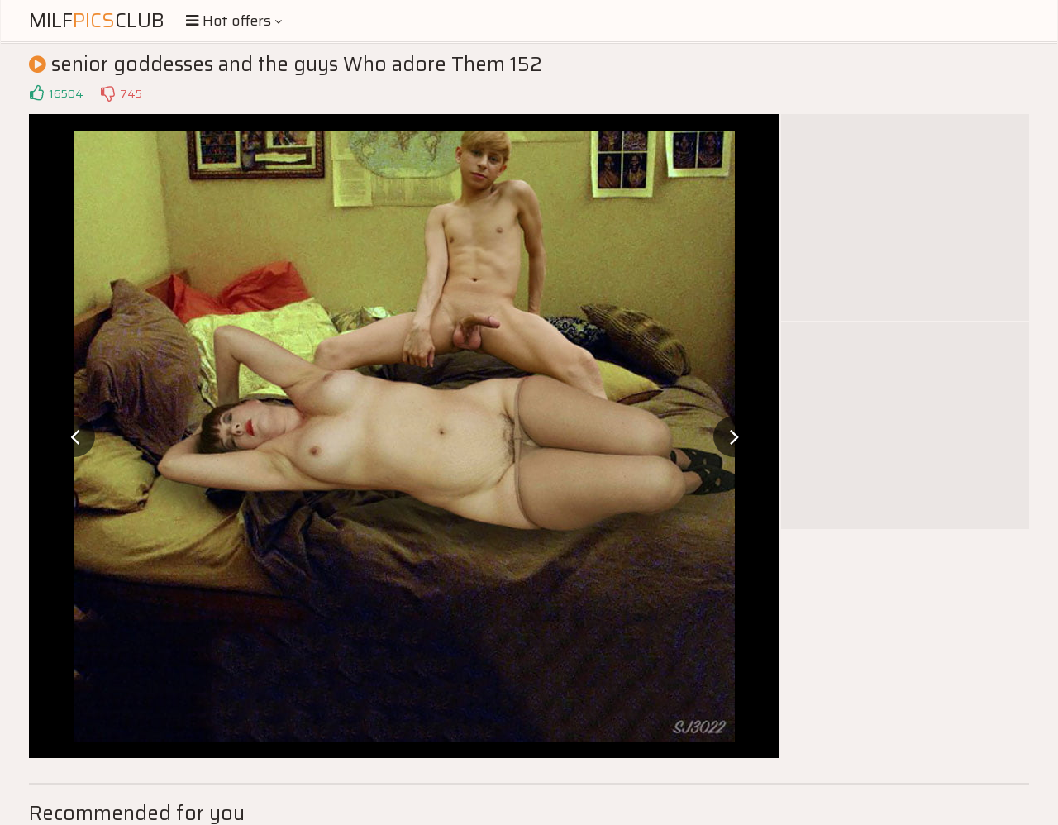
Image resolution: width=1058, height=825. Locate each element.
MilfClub (96, 20)
